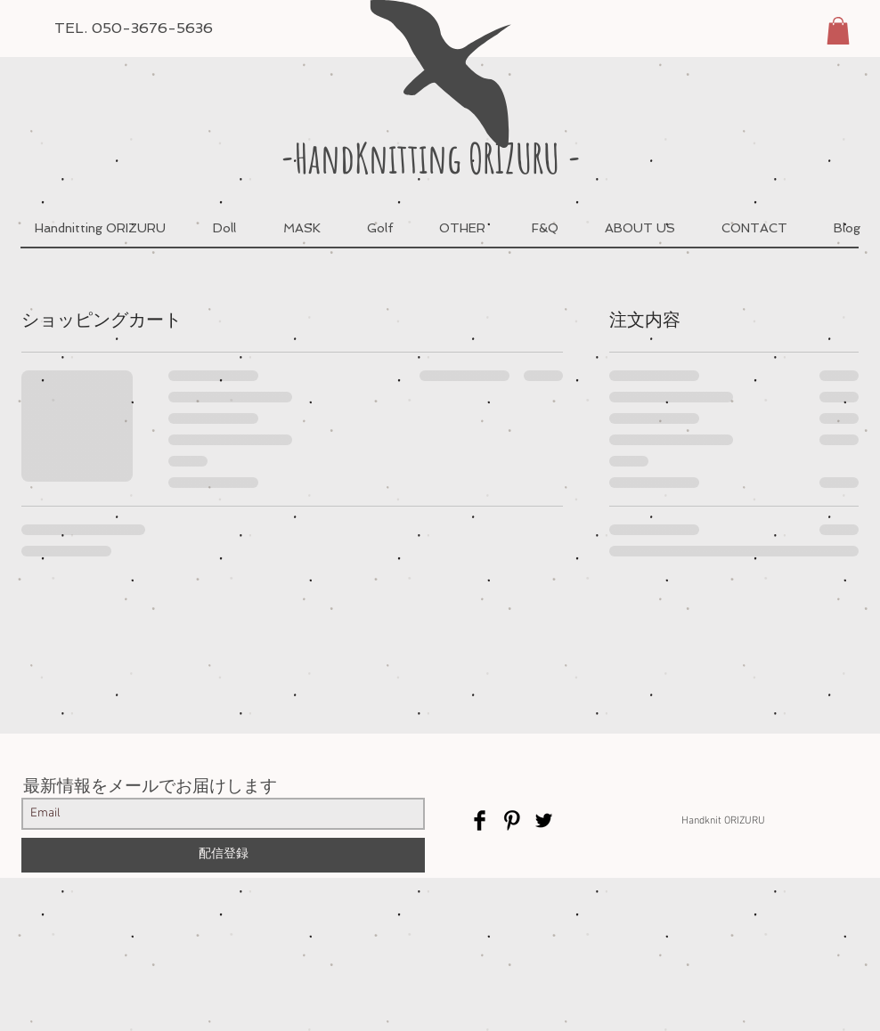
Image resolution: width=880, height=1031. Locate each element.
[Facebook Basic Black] (479, 820)
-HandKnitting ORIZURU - (431, 157)
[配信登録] (223, 855)
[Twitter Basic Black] (544, 820)
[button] (838, 31)
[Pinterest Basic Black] (511, 820)
